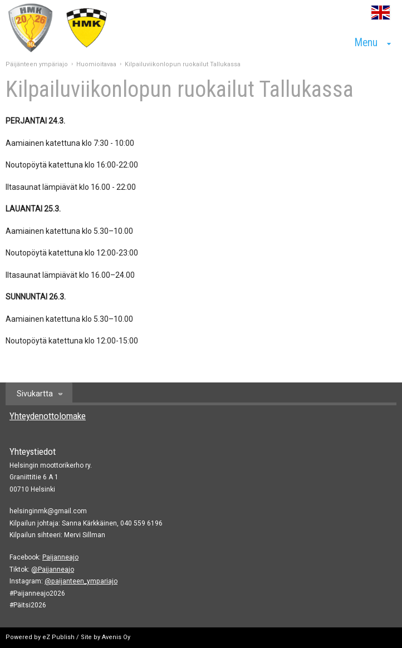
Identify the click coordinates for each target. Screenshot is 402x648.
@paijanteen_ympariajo (81, 581)
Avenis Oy (116, 637)
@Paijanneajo (52, 569)
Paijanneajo (60, 557)
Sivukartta (35, 393)
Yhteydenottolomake (47, 415)
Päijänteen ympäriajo (37, 64)
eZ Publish (58, 637)
